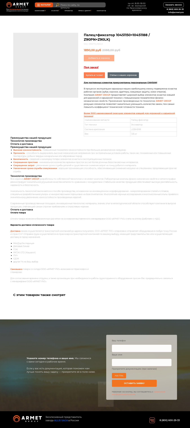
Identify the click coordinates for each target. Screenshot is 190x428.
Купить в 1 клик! (94, 75)
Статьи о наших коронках (123, 75)
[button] (173, 4)
